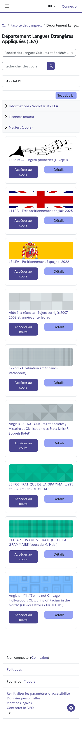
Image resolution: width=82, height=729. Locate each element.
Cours (4, 25)
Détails (59, 169)
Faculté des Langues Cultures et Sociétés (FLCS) (26, 25)
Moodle (29, 681)
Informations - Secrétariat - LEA (33, 106)
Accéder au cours (23, 171)
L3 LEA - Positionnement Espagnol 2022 (39, 261)
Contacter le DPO (20, 707)
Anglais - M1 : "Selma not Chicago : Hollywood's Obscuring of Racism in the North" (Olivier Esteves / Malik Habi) (39, 600)
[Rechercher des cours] (24, 66)
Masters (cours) (21, 127)
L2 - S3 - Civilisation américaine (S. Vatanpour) (35, 370)
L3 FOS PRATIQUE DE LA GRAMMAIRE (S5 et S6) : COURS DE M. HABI (41, 486)
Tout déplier (66, 95)
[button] (51, 6)
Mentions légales (19, 702)
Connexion (70, 6)
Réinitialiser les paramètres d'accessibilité (38, 693)
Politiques (14, 669)
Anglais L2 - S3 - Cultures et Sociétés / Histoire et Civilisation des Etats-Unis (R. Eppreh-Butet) (39, 428)
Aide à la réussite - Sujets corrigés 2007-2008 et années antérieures (39, 314)
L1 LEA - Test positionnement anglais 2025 (41, 210)
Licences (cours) (21, 116)
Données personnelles (23, 698)
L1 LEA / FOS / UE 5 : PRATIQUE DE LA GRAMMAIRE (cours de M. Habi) (37, 542)
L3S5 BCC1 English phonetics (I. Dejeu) (38, 159)
